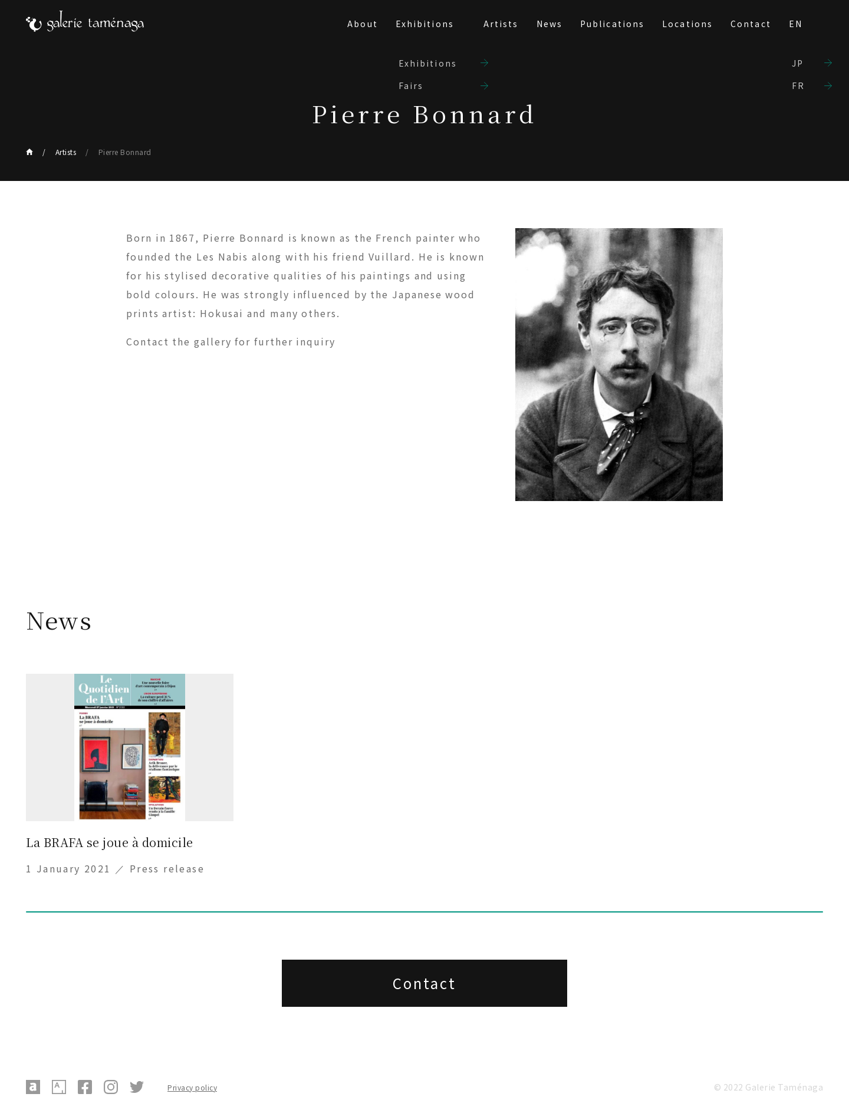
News (549, 23)
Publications (612, 23)
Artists (501, 23)
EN (795, 23)
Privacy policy (192, 1087)
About (362, 23)
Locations (687, 23)
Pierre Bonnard (125, 152)
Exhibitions (425, 23)
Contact (750, 23)
